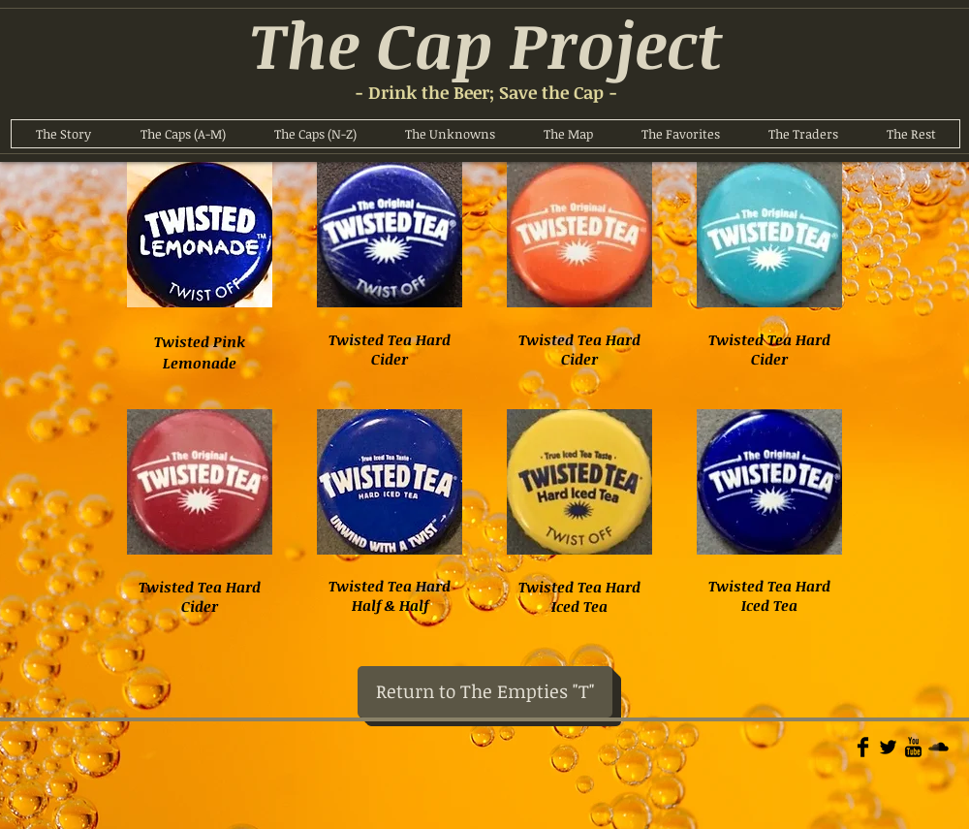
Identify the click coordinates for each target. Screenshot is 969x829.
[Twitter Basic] (888, 747)
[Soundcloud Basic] (938, 747)
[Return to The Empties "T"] (485, 691)
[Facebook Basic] (863, 747)
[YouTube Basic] (913, 747)
